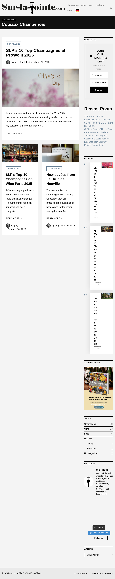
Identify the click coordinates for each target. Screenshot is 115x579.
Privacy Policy (81, 573)
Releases (91, 448)
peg (16, 62)
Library (90, 443)
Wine (83, 5)
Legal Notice (97, 573)
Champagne (73, 5)
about (70, 10)
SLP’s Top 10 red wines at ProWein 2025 (95, 189)
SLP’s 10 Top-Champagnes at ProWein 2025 (35, 52)
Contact (109, 573)
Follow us (98, 538)
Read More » (14, 134)
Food (91, 5)
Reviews (100, 5)
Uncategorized (91, 453)
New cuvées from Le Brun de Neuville (60, 179)
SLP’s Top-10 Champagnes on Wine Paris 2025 (19, 179)
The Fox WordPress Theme (30, 573)
